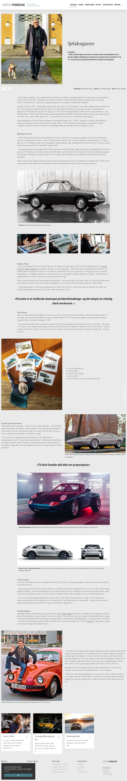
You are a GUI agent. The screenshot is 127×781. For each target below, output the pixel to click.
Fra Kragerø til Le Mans (59, 764)
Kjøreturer (89, 4)
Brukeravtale (106, 772)
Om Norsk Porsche (108, 774)
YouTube (80, 769)
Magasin (73, 4)
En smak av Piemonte (59, 769)
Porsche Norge (82, 771)
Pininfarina (20, 269)
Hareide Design (67, 613)
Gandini (27, 269)
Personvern (106, 770)
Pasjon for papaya (58, 771)
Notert (98, 4)
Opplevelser (108, 4)
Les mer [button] (6, 771)
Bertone (104, 266)
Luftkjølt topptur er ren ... (60, 766)
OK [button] (18, 775)
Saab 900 (90, 621)
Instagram (81, 766)
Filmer (80, 4)
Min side (117, 4)
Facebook (81, 764)
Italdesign (33, 269)
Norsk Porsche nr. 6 (87, 89)
